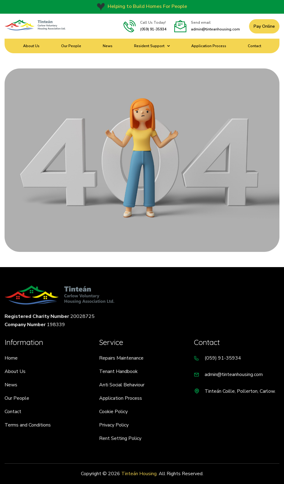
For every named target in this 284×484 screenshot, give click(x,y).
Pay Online (264, 26)
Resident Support (149, 46)
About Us (31, 46)
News (108, 46)
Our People (71, 46)
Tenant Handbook (118, 371)
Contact (254, 46)
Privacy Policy (114, 425)
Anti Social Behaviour (121, 384)
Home (11, 358)
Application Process (208, 46)
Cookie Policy (113, 411)
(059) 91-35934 (153, 29)
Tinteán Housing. (139, 473)
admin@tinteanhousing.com (215, 29)
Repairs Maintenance (121, 358)
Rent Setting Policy (120, 438)
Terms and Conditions (28, 425)
